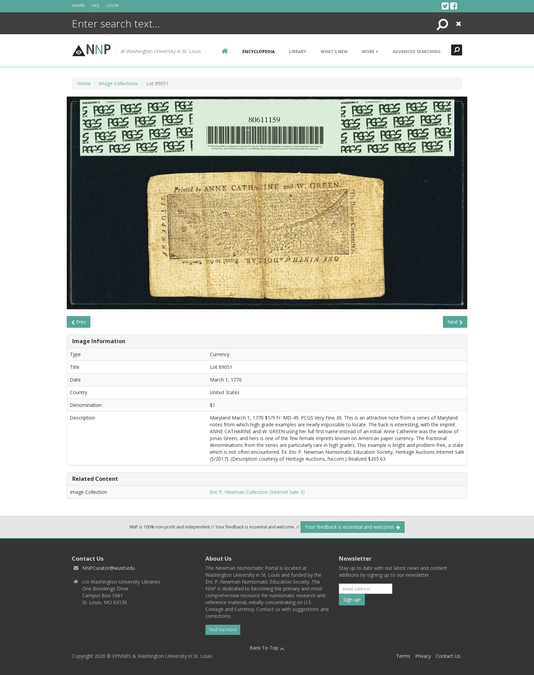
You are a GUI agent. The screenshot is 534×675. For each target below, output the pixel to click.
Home (84, 83)
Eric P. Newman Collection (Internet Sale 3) (257, 492)
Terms (403, 656)
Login (112, 5)
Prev (78, 321)
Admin (78, 5)
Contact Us (448, 656)
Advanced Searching (417, 51)
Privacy (423, 656)
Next (455, 321)
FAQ (95, 5)
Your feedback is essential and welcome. (352, 527)
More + (370, 51)
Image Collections (118, 83)
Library (297, 51)
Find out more (223, 630)
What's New (334, 51)
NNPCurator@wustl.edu (108, 568)
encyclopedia (258, 51)
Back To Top (267, 648)
